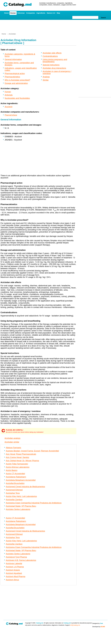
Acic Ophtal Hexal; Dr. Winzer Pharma (22, 461)
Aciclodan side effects (52, 53)
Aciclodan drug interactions (54, 68)
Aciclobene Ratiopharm (16, 477)
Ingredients (41, 13)
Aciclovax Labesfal (14, 563)
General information (13, 59)
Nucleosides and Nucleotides (17, 98)
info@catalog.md (75, 625)
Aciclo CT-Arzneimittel (15, 474)
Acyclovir (8, 107)
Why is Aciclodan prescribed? (17, 80)
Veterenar (21, 13)
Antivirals (9, 95)
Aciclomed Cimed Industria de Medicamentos (25, 487)
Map (58, 13)
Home (6, 13)
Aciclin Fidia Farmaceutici (17, 464)
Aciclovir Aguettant (14, 573)
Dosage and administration (16, 83)
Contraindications (50, 56)
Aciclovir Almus (12, 580)
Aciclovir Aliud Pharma (15, 576)
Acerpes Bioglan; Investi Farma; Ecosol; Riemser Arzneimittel (32, 451)
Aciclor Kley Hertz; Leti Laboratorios (21, 496)
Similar (46, 80)
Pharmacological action (15, 73)
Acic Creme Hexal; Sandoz (17, 457)
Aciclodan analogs (12, 438)
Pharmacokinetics (12, 77)
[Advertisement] (55, 25)
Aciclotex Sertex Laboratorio (18, 509)
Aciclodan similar (12, 442)
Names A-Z (51, 13)
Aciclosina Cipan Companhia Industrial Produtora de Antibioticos (33, 503)
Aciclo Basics (11, 470)
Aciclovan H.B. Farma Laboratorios (21, 560)
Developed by (98, 626)
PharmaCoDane (11, 115)
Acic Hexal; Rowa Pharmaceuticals (21, 454)
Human (13, 13)
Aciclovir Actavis (13, 570)
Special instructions (51, 65)
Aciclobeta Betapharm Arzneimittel (21, 480)
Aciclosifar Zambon (14, 500)
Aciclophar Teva (13, 493)
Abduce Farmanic (13, 448)
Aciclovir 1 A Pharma (15, 567)
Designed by (97, 623)
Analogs (46, 77)
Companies (30, 13)
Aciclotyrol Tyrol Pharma (16, 557)
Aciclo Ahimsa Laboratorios (17, 467)
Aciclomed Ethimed (14, 490)
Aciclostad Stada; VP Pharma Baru (21, 506)
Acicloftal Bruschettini (15, 483)
